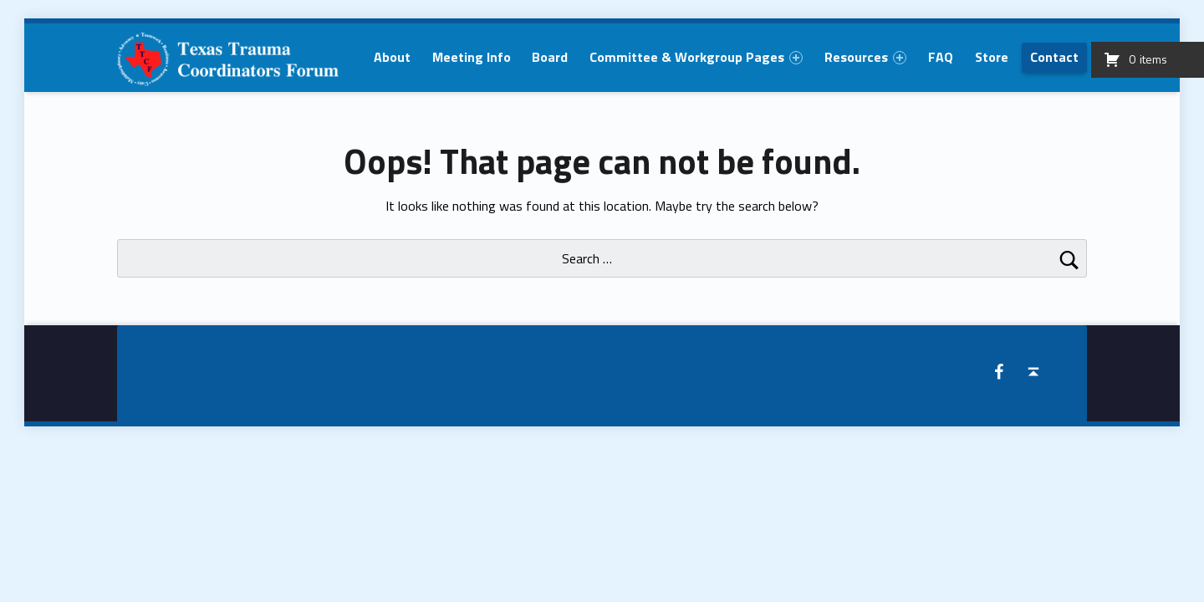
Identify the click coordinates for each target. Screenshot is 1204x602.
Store (991, 57)
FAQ (940, 57)
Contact (1054, 57)
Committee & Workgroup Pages (696, 57)
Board (550, 57)
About (392, 57)
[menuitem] (392, 56)
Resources (865, 57)
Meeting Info (471, 57)
